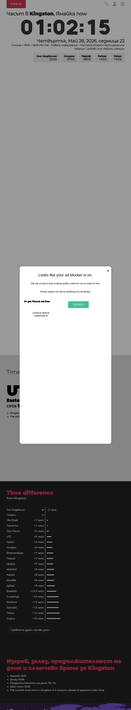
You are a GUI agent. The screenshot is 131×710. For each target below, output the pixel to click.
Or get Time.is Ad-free (37, 301)
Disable (78, 304)
